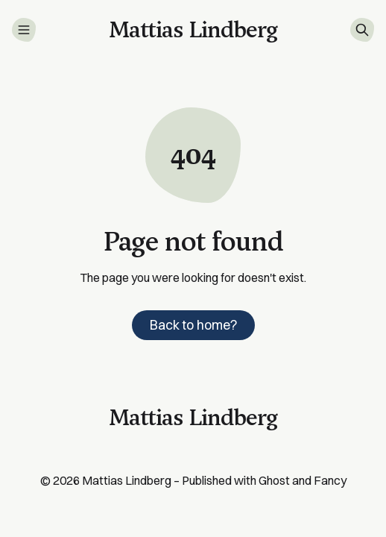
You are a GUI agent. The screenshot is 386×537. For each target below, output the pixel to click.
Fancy (330, 480)
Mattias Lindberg (126, 480)
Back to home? (193, 324)
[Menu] (24, 30)
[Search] (362, 30)
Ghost (274, 480)
